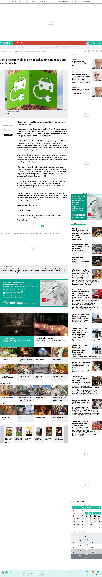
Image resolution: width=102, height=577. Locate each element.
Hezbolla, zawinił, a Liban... (78, 258)
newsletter (93, 51)
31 (82, 513)
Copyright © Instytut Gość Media (21, 575)
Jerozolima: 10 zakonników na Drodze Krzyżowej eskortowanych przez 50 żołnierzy (81, 380)
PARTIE (45, 234)
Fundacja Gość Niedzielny (54, 573)
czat (27, 1)
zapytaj (34, 1)
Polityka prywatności (67, 573)
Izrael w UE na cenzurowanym (9, 269)
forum (14, 1)
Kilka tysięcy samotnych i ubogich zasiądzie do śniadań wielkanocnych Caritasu (81, 365)
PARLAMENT (39, 234)
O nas (14, 573)
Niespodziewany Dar (79, 74)
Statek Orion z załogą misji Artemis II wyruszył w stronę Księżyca (81, 423)
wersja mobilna (85, 1)
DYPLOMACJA (7, 234)
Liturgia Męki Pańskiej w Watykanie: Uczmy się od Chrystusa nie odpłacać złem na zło (80, 292)
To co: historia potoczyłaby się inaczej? (80, 64)
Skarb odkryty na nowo (80, 90)
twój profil (94, 43)
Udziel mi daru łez (8, 338)
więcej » (15, 361)
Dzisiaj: (86, 504)
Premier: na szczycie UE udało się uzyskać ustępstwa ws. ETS (44, 270)
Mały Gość (74, 1)
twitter (101, 51)
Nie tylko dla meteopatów (78, 532)
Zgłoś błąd (98, 572)
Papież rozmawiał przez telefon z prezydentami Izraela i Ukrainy (80, 402)
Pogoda (86, 535)
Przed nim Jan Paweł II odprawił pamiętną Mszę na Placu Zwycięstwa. (80, 322)
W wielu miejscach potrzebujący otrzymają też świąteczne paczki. (80, 370)
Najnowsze (74, 223)
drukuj (9, 130)
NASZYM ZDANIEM (75, 55)
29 (74, 513)
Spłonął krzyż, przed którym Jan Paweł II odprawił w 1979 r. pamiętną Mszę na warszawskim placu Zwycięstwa (79, 333)
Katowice (86, 537)
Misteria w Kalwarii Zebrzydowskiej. (77, 238)
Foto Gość (38, 573)
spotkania (43, 1)
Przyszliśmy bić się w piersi (45, 338)
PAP (34, 234)
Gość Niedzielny (63, 1)
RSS (93, 572)
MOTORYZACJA (15, 234)
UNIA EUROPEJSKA (57, 234)
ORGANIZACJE (29, 234)
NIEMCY (22, 234)
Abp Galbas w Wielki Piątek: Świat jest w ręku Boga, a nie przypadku (81, 272)
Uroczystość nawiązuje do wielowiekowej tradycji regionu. (80, 251)
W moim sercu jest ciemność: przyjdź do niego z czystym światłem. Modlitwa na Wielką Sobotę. (16, 341)
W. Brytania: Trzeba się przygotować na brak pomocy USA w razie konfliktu (37, 269)
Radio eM (52, 1)
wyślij (5, 130)
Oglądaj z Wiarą (4, 425)
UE (50, 234)
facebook (97, 51)
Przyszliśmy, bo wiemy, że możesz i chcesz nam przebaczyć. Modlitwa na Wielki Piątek (51, 341)
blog (21, 1)
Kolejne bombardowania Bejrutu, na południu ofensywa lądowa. (80, 262)
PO (48, 234)
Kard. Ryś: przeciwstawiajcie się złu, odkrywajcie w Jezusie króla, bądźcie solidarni (81, 231)
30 (78, 513)
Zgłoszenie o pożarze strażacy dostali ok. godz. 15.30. (86, 340)
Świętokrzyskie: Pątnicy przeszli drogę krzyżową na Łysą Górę (80, 246)
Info (19, 43)
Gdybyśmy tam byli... (79, 62)
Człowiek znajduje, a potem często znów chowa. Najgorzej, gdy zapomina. (81, 93)
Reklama (44, 573)
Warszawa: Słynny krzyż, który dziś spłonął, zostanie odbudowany (81, 316)
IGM (18, 573)
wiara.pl (6, 43)
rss (89, 51)
